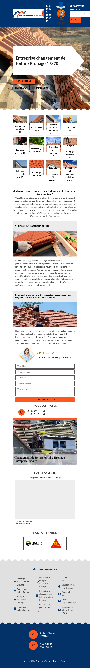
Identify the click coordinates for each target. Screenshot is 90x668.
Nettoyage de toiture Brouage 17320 (68, 610)
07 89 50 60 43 (48, 18)
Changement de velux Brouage (68, 586)
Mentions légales (59, 661)
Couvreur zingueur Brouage (69, 601)
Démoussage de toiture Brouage (23, 590)
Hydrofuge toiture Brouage (23, 608)
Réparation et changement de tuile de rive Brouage (45, 582)
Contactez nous (40, 88)
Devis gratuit (21, 88)
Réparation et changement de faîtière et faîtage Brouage (46, 595)
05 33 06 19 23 (48, 9)
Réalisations (23, 81)
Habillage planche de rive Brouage (23, 581)
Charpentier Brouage (66, 593)
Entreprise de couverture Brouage (22, 599)
